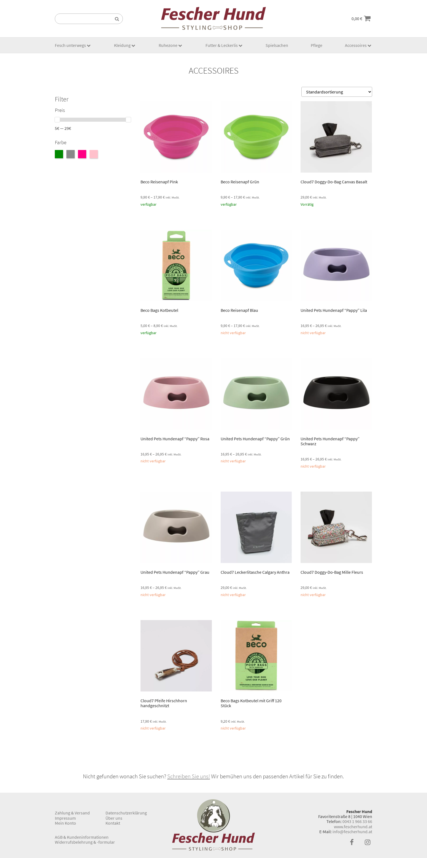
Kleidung (122, 45)
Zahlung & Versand (72, 813)
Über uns (114, 818)
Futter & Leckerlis (222, 45)
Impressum (65, 818)
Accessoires (356, 45)
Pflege (316, 45)
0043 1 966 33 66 (357, 821)
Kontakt (113, 823)
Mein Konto (65, 823)
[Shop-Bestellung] (336, 92)
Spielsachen (277, 45)
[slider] (57, 119)
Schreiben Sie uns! (188, 776)
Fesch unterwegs (70, 45)
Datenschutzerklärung (126, 813)
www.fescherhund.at (353, 826)
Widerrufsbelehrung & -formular (85, 842)
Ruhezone (168, 45)
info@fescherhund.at (352, 831)
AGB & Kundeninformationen (82, 837)
